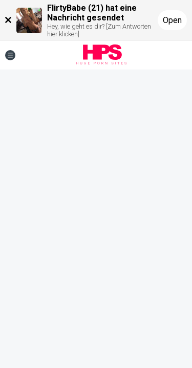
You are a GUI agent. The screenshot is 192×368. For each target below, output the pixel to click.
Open (172, 20)
